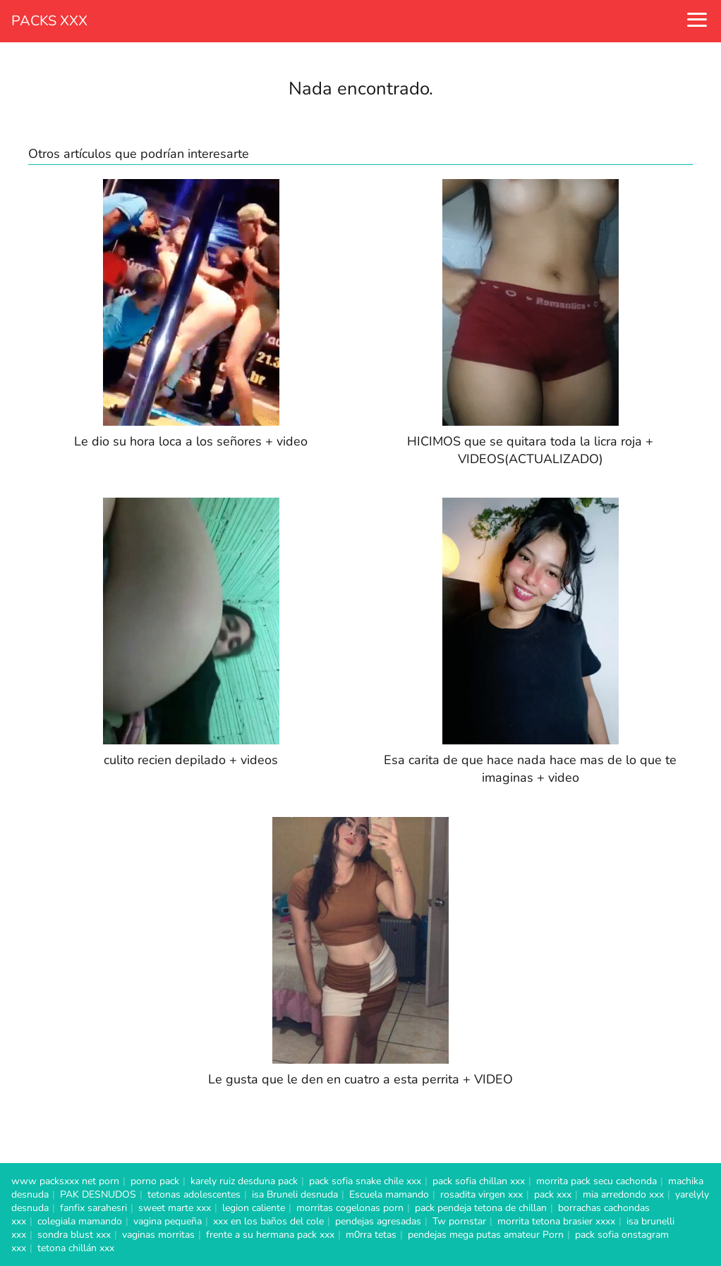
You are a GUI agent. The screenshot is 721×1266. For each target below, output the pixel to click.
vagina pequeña (167, 1221)
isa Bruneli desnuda (295, 1194)
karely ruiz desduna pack (244, 1181)
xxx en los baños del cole (268, 1221)
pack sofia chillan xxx (478, 1181)
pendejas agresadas (378, 1221)
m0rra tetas (371, 1234)
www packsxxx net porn (65, 1181)
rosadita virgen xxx (481, 1194)
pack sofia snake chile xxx (365, 1181)
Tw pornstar (459, 1221)
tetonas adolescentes (194, 1194)
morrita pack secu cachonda (596, 1181)
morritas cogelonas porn (350, 1208)
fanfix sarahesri (93, 1208)
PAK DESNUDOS (98, 1194)
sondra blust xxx (74, 1234)
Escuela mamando (389, 1194)
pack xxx (552, 1194)
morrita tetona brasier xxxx (556, 1221)
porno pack (155, 1181)
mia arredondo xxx (623, 1194)
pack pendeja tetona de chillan (481, 1208)
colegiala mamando (79, 1221)
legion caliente (253, 1208)
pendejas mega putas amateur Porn (486, 1234)
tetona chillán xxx (75, 1248)
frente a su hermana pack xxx (270, 1234)
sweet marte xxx (174, 1208)
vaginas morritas (158, 1234)
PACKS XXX (49, 20)
